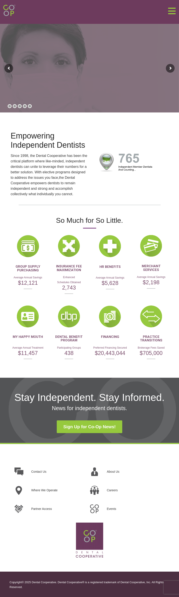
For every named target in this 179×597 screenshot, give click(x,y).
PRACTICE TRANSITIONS (151, 338)
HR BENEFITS (110, 267)
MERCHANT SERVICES (151, 268)
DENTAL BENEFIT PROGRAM (69, 338)
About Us (113, 471)
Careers (112, 490)
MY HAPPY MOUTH (28, 337)
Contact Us (38, 471)
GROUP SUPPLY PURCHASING (28, 268)
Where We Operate (44, 490)
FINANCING (110, 337)
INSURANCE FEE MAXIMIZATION (69, 268)
